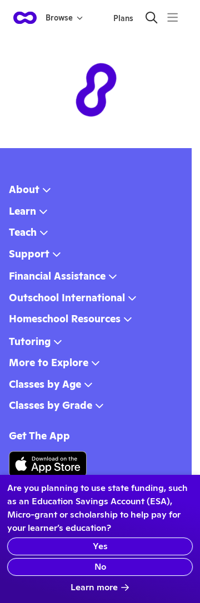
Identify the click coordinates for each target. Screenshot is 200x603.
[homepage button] (25, 17)
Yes (100, 546)
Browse (64, 18)
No (100, 566)
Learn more (100, 587)
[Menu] (172, 17)
